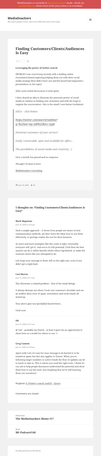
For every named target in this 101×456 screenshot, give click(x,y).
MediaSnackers (19, 18)
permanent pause (57, 2)
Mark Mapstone (24, 221)
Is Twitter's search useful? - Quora (43, 383)
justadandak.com (26, 5)
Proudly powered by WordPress (28, 451)
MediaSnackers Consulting (29, 170)
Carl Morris (22, 274)
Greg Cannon (22, 343)
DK (34, 185)
